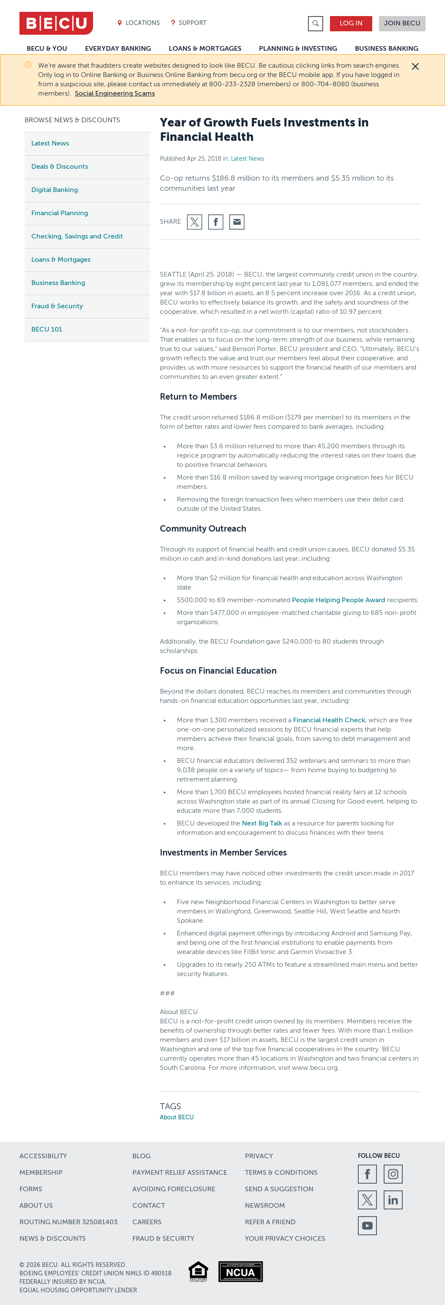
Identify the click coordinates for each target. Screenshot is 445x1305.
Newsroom (265, 1206)
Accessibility (43, 1156)
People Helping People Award (338, 600)
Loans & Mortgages (205, 49)
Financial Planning (59, 213)
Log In (351, 23)
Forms (30, 1189)
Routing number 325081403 (68, 1222)
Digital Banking (54, 190)
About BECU (177, 1118)
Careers (147, 1222)
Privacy (259, 1156)
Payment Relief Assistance (179, 1173)
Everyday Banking (118, 49)
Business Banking (386, 49)
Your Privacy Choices (285, 1239)
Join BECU (402, 23)
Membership (41, 1173)
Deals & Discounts (59, 167)
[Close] (415, 66)
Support (188, 23)
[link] (315, 23)
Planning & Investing (298, 49)
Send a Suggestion (279, 1189)
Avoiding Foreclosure (173, 1189)
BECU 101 (46, 329)
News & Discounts (52, 1239)
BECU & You (47, 49)
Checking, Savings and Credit (77, 236)
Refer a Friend (270, 1222)
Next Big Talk (262, 823)
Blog (141, 1156)
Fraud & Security (57, 306)
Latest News (50, 143)
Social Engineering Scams (115, 93)
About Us (36, 1206)
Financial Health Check (329, 720)
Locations (138, 23)
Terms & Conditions (281, 1173)
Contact (148, 1206)
